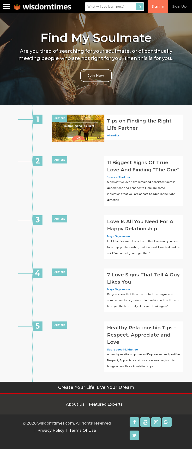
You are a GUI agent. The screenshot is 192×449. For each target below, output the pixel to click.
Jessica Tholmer (118, 177)
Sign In (158, 6)
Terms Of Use (82, 430)
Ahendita (113, 135)
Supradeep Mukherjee (122, 349)
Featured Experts (106, 404)
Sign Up (179, 6)
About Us (75, 404)
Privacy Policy (50, 430)
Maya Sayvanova (118, 236)
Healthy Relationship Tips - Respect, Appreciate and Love (141, 335)
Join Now (96, 75)
